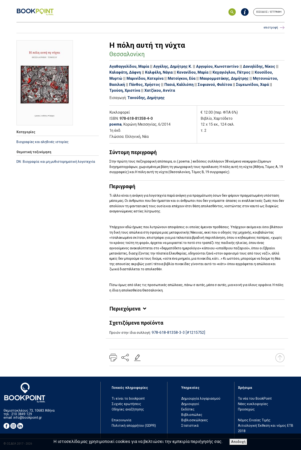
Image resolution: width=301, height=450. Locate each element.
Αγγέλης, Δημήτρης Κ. (172, 66)
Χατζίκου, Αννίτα (159, 90)
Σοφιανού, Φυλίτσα (215, 84)
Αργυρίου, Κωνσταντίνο (217, 66)
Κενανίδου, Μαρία (192, 72)
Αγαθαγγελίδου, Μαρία (129, 66)
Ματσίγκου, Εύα (181, 78)
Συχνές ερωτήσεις (126, 404)
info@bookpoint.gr (27, 418)
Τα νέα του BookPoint (255, 399)
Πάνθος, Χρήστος (144, 84)
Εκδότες (187, 409)
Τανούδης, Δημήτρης (146, 98)
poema (115, 124)
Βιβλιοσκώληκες (194, 420)
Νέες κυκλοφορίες (253, 404)
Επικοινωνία (121, 420)
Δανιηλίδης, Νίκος (259, 66)
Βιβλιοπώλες (191, 415)
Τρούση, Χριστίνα (124, 90)
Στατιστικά (189, 426)
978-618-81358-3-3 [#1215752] (178, 332)
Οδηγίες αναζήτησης (128, 409)
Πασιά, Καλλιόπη (179, 84)
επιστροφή (274, 27)
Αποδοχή (238, 442)
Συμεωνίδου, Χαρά (252, 84)
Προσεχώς (246, 409)
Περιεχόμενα (125, 309)
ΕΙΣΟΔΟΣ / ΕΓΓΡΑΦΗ (268, 11)
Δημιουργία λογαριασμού (200, 399)
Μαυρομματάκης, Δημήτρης (224, 78)
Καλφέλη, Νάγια (159, 72)
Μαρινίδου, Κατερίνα (145, 78)
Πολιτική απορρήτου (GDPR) (134, 426)
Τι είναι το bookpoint (128, 399)
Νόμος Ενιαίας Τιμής (254, 420)
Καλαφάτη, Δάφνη (125, 72)
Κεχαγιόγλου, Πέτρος (231, 72)
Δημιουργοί (190, 404)
